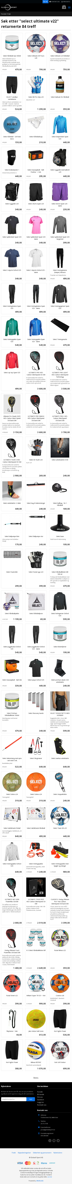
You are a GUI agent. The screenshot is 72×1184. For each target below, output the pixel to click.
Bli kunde (40, 1094)
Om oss (40, 1097)
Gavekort (40, 1100)
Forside (3, 14)
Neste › (36, 1078)
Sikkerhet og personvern (42, 1153)
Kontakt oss (41, 1105)
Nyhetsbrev (57, 1153)
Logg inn (40, 1102)
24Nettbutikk (39, 1181)
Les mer (49, 1177)
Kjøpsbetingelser (24, 1153)
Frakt (14, 1153)
